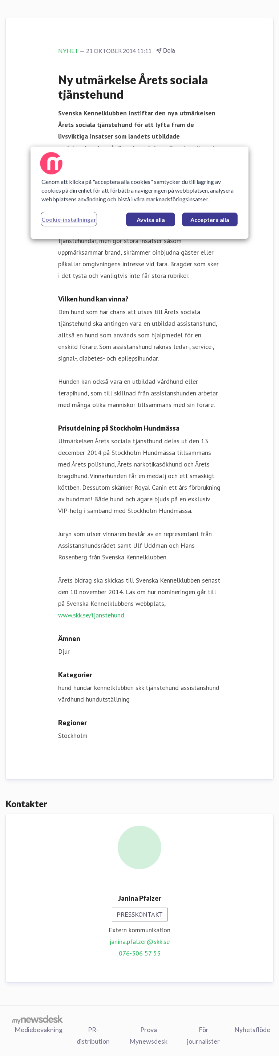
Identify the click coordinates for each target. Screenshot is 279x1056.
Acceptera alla (209, 219)
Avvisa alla (151, 219)
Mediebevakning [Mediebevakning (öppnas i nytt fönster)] (38, 1030)
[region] (139, 193)
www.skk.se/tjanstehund (91, 615)
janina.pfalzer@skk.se (139, 941)
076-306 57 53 (140, 953)
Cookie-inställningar (68, 219)
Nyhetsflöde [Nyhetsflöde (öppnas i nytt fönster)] (252, 1030)
